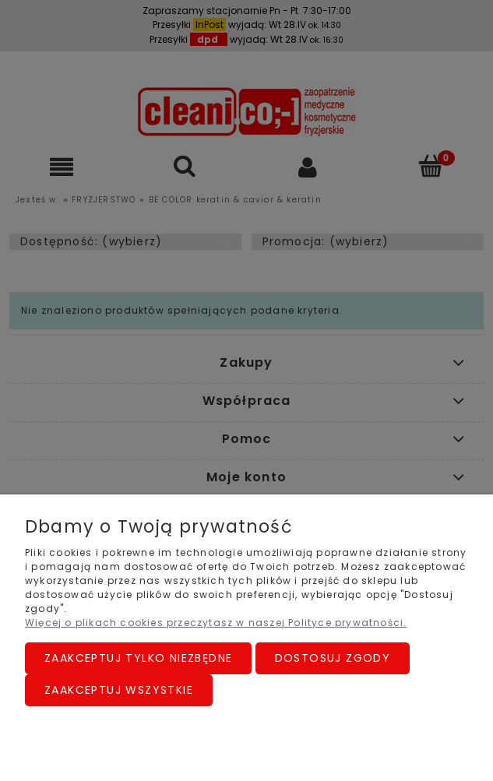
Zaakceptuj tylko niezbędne (138, 658)
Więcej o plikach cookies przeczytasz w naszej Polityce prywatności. (216, 622)
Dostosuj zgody (333, 658)
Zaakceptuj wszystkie (118, 690)
